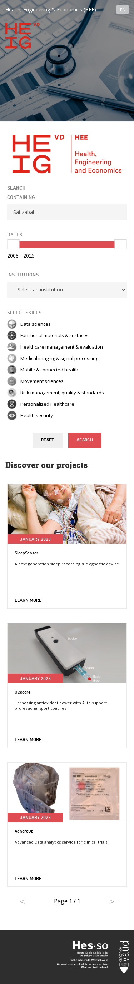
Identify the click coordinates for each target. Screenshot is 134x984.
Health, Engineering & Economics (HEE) (50, 9)
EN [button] (123, 10)
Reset (47, 440)
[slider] (14, 244)
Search (85, 440)
